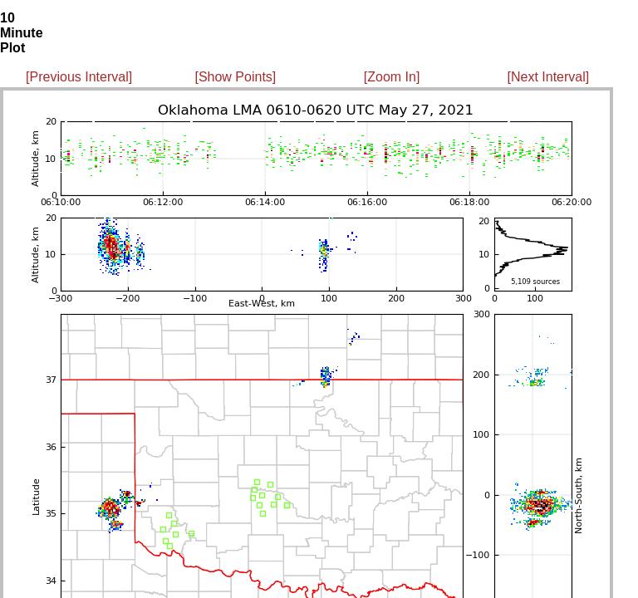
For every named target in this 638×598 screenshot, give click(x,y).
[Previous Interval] (79, 77)
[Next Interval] (549, 77)
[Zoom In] (392, 77)
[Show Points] (235, 77)
